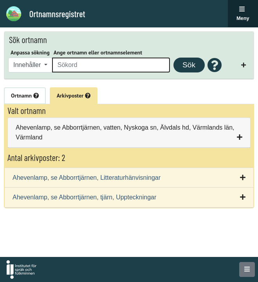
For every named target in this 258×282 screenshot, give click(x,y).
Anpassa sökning (30, 52)
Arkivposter (73, 95)
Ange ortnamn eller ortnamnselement (98, 52)
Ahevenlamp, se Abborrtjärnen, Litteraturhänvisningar (87, 177)
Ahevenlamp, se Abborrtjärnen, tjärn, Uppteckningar (84, 197)
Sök (188, 65)
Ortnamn (25, 95)
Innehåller (28, 64)
